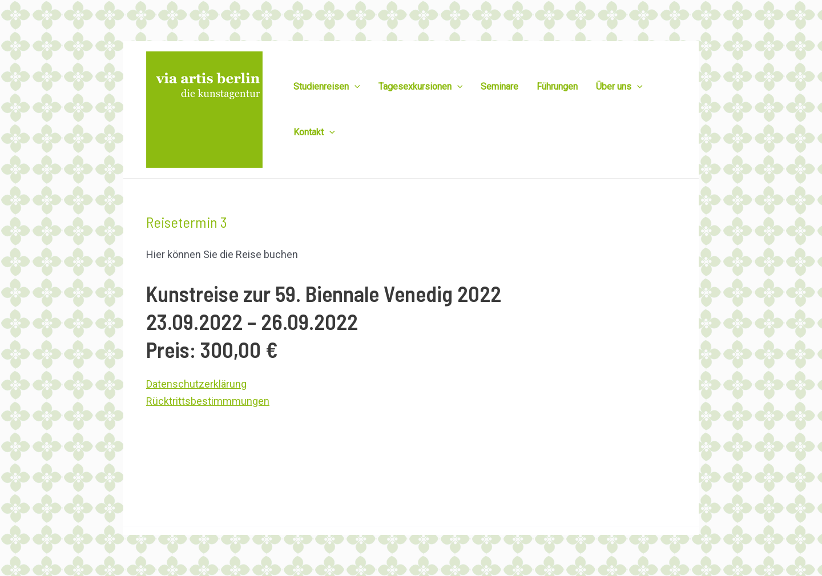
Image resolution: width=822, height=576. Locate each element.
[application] (354, 87)
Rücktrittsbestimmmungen (207, 401)
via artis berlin (429, 546)
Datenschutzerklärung (196, 384)
